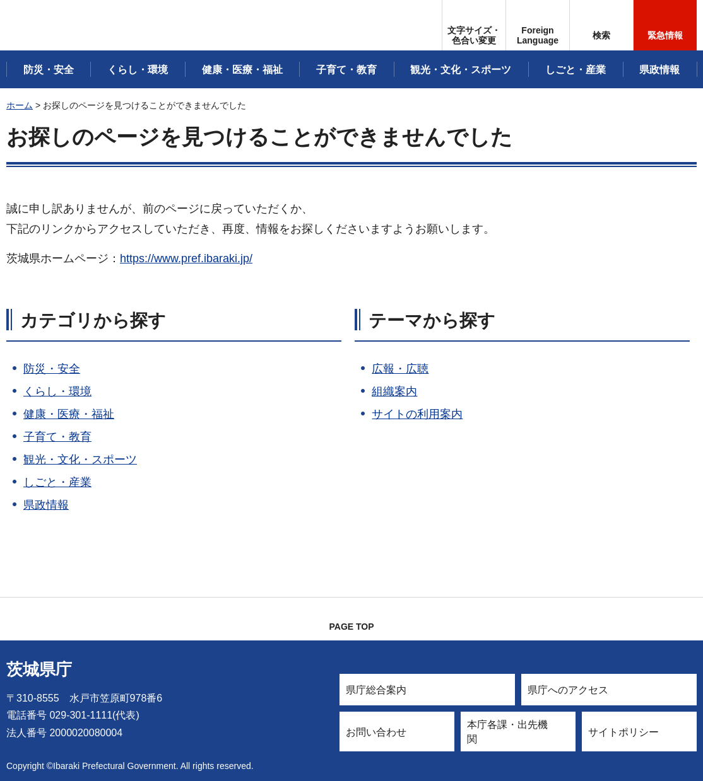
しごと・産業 (57, 482)
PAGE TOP (351, 627)
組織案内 (394, 391)
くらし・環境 (57, 391)
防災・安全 (51, 368)
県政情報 (46, 505)
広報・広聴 (400, 368)
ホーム (19, 105)
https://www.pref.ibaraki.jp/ (186, 258)
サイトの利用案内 (417, 414)
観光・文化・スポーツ (80, 459)
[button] (537, 25)
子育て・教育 (57, 437)
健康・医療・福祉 (68, 414)
